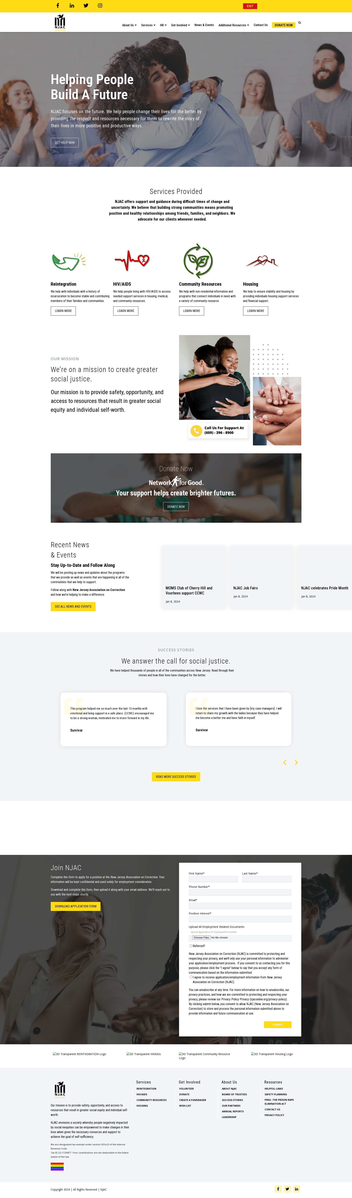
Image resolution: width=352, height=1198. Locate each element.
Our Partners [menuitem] (231, 1117)
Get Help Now (65, 143)
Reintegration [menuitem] (146, 1100)
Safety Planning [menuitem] (276, 1106)
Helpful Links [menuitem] (274, 1100)
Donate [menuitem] (184, 1106)
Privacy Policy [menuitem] (274, 1127)
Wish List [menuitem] (185, 1117)
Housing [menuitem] (142, 1117)
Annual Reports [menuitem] (233, 1123)
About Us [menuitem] (128, 23)
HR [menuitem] (162, 23)
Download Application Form (75, 906)
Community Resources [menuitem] (151, 1111)
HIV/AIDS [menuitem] (142, 1106)
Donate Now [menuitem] (284, 23)
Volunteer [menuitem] (186, 1100)
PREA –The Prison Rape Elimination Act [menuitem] (279, 1113)
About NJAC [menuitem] (229, 1100)
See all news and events (73, 606)
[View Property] (194, 577)
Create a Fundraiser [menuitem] (192, 1111)
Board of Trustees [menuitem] (234, 1106)
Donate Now (176, 507)
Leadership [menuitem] (229, 1129)
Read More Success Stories (176, 777)
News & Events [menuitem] (204, 22)
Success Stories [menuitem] (232, 1111)
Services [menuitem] (147, 23)
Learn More (63, 311)
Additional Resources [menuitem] (232, 23)
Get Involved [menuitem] (179, 23)
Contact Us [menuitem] (261, 22)
